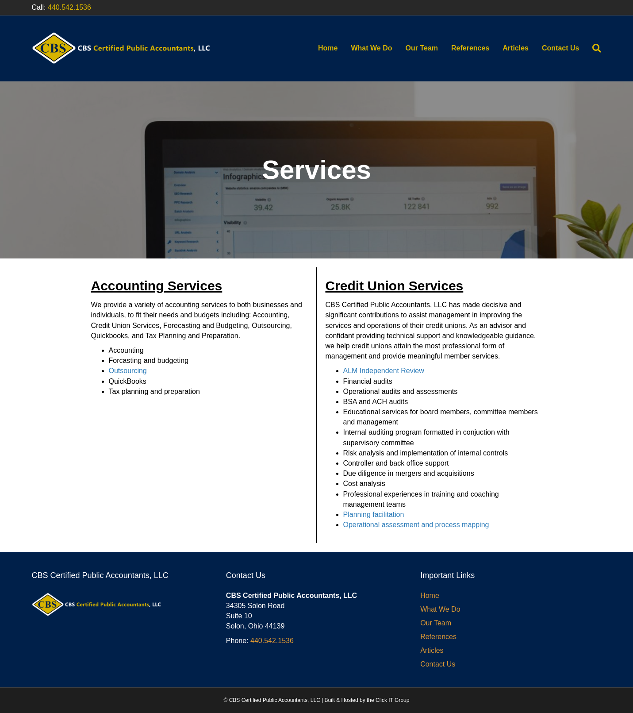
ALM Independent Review (383, 370)
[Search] (593, 48)
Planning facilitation (373, 514)
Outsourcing (128, 370)
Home (328, 48)
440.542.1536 (69, 7)
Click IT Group (392, 700)
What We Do (371, 48)
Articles (516, 48)
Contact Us (560, 48)
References (470, 48)
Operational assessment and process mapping (416, 524)
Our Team (422, 48)
